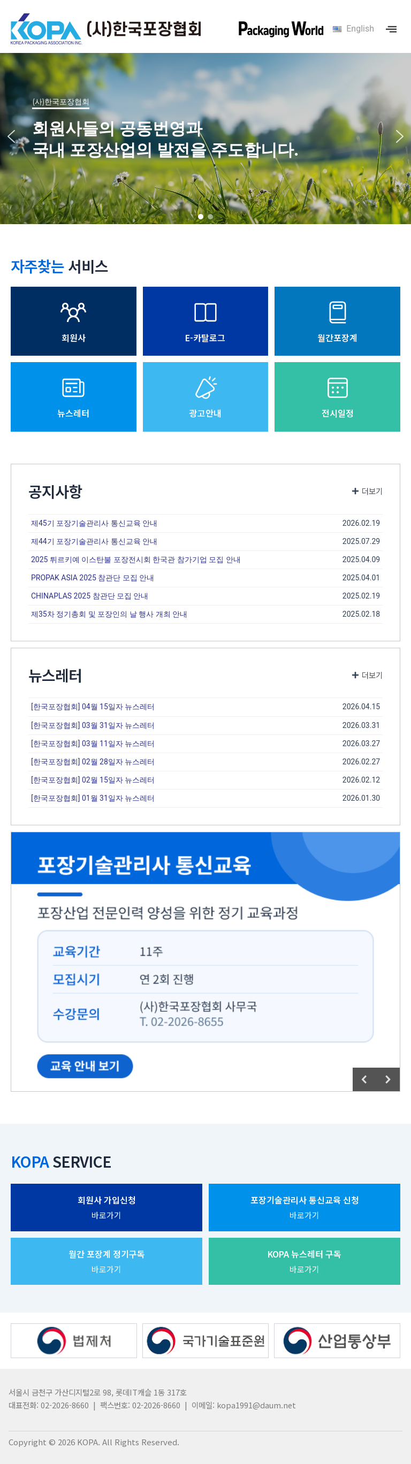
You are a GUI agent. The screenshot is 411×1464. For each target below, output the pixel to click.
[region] (205, 136)
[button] (11, 136)
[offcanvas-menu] (391, 29)
